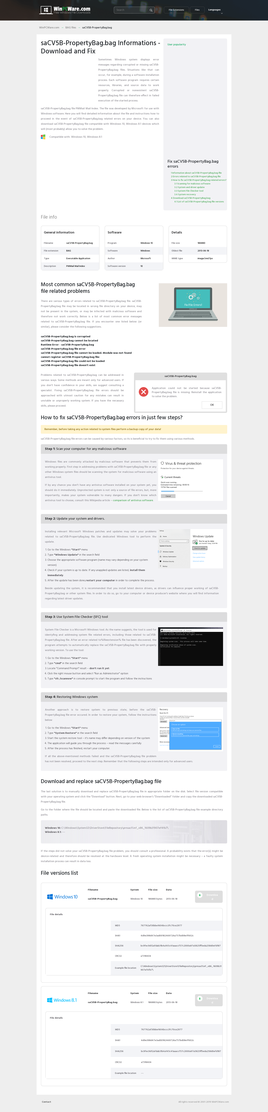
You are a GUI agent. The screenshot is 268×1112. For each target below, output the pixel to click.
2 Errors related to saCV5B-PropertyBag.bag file (196, 177)
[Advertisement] (68, 78)
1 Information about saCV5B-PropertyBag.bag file (196, 173)
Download (212, 897)
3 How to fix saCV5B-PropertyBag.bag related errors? (198, 180)
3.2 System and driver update (189, 187)
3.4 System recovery (185, 195)
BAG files (70, 27)
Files (197, 10)
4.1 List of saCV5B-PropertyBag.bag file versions (199, 202)
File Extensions (176, 10)
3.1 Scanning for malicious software (192, 184)
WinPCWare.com (49, 27)
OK (212, 405)
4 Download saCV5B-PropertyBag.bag (190, 198)
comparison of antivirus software (133, 500)
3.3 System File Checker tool (188, 191)
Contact (46, 1102)
